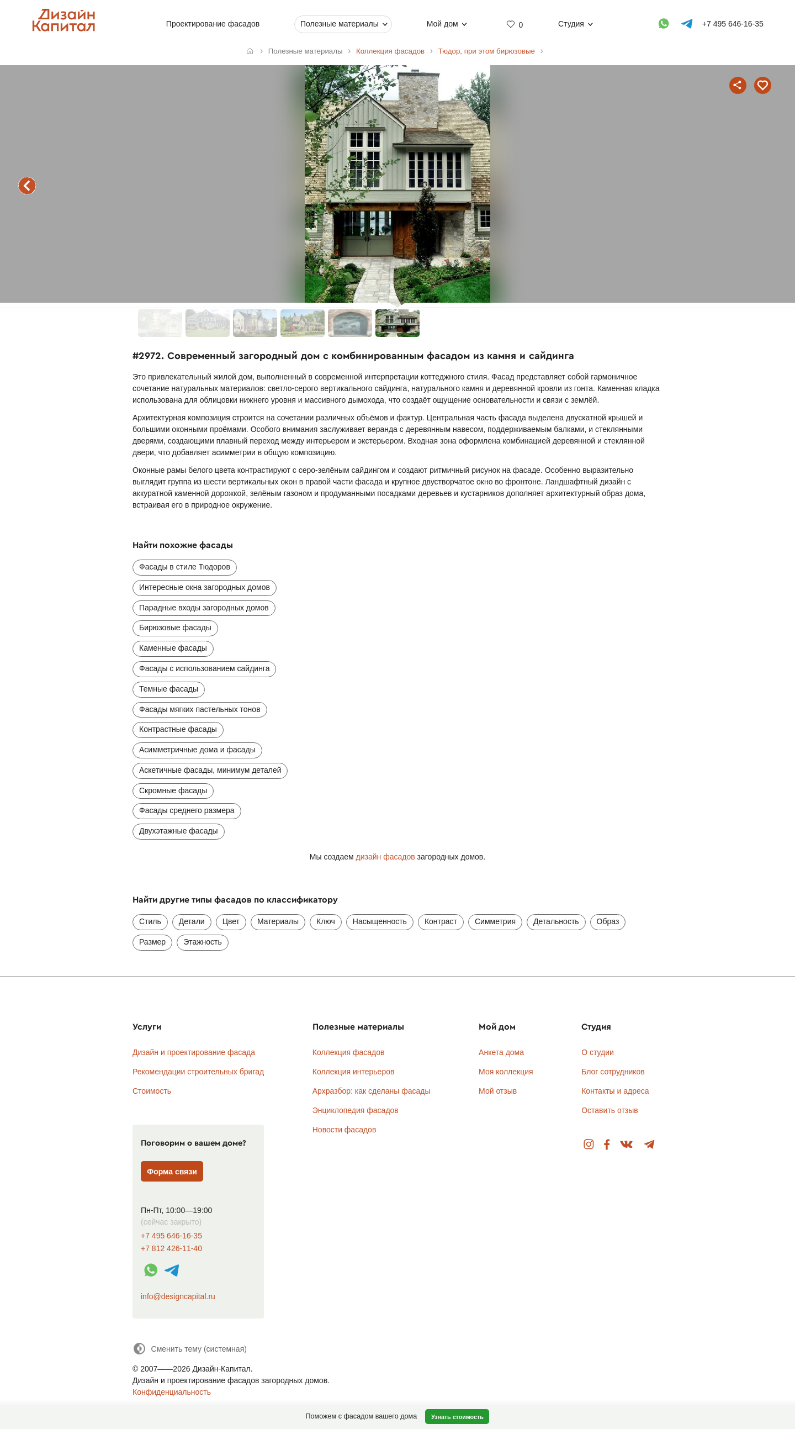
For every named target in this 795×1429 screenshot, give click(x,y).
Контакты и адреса (615, 1091)
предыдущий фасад (27, 186)
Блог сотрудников (613, 1071)
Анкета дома (501, 1052)
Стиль (150, 921)
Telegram (649, 1144)
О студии (597, 1052)
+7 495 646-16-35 (171, 1236)
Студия (571, 23)
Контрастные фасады (178, 729)
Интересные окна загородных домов (204, 587)
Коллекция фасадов (348, 1052)
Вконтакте (626, 1144)
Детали (192, 921)
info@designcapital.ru (178, 1296)
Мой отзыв (498, 1091)
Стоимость (151, 1091)
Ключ (325, 921)
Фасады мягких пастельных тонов (200, 709)
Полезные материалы (339, 23)
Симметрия (495, 921)
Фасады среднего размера (187, 810)
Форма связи (172, 1171)
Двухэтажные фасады (178, 830)
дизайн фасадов (385, 856)
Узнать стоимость (457, 1417)
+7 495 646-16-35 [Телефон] (732, 23)
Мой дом (442, 23)
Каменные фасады (173, 648)
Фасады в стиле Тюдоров (184, 566)
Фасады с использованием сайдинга (204, 668)
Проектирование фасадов (212, 23)
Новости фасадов (344, 1129)
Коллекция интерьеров (353, 1071)
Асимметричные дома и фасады (197, 749)
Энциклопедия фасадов (355, 1110)
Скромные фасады (173, 790)
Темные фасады (168, 688)
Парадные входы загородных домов (204, 607)
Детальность (556, 921)
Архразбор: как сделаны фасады (371, 1091)
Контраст (441, 921)
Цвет (231, 921)
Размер (152, 941)
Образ (608, 921)
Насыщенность (380, 921)
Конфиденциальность (171, 1392)
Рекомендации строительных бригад (198, 1071)
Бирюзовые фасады (175, 627)
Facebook (607, 1144)
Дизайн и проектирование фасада (193, 1052)
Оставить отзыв (609, 1110)
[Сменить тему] (189, 1349)
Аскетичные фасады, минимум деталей (210, 770)
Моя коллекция (506, 1071)
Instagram (588, 1144)
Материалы (278, 921)
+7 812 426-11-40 (171, 1249)
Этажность (202, 941)
